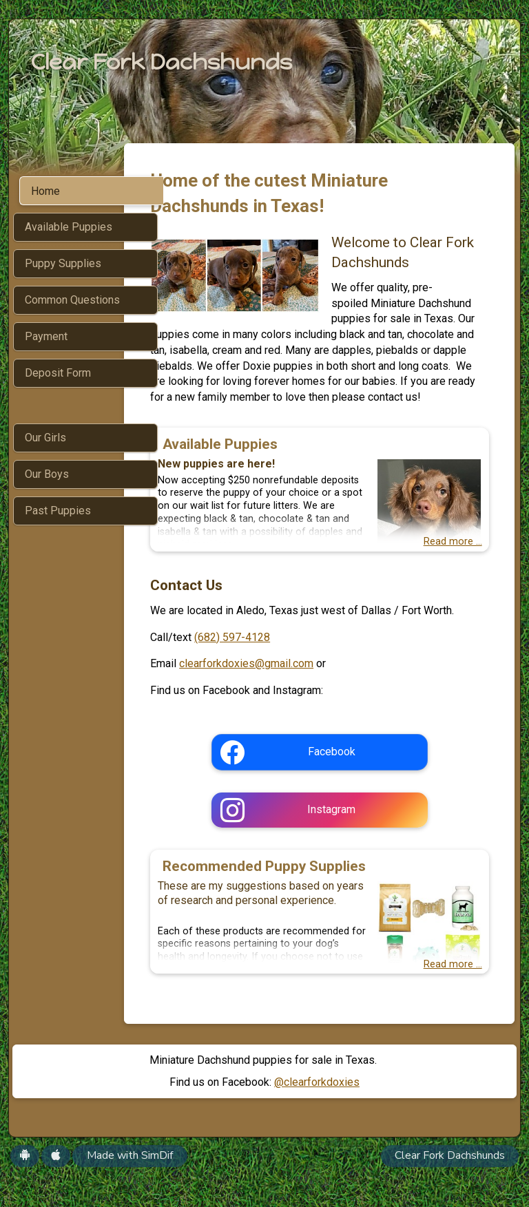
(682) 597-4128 (271, 668)
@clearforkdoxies (317, 1113)
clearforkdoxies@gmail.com (285, 695)
